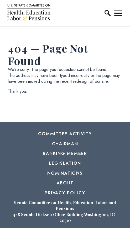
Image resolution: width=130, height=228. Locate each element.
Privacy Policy (65, 193)
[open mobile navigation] (118, 13)
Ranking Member (65, 154)
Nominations (64, 173)
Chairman (65, 144)
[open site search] (108, 13)
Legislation (65, 163)
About (65, 183)
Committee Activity (65, 134)
